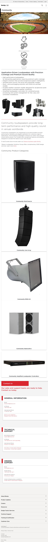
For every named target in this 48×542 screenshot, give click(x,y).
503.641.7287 (4, 535)
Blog (5, 540)
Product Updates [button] (6, 499)
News (2, 540)
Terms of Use (10, 530)
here (15, 146)
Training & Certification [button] (7, 517)
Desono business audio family (32, 141)
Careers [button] (3, 503)
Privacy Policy (4, 530)
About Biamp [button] (5, 496)
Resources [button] (4, 507)
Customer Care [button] (5, 521)
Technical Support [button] (6, 514)
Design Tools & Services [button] (7, 510)
